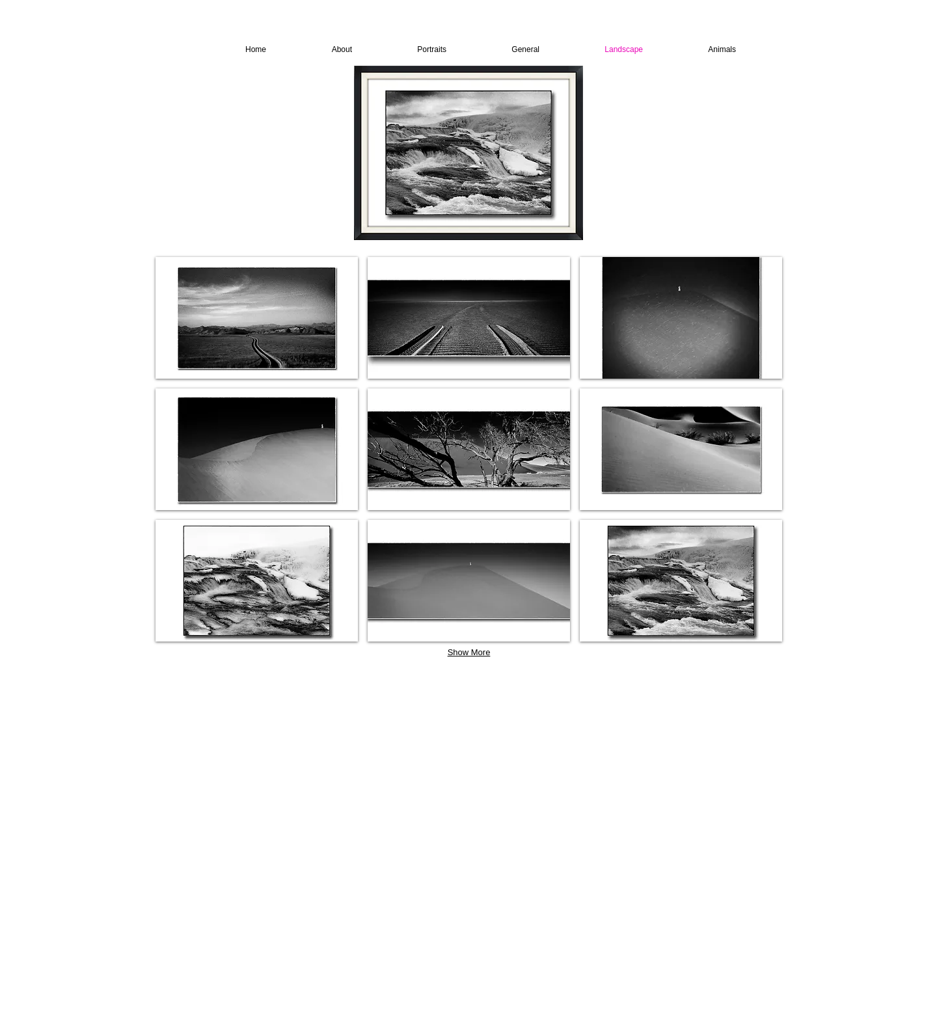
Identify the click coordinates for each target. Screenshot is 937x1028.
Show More (469, 652)
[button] (257, 318)
